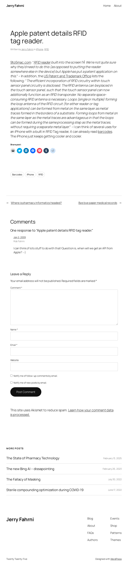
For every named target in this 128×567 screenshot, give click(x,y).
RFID (46, 49)
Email (13, 344)
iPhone (39, 49)
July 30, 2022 (115, 479)
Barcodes (17, 174)
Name (14, 329)
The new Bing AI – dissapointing (30, 469)
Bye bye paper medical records (97, 203)
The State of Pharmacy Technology (32, 458)
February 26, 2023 (112, 468)
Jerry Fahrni (15, 5)
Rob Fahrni (19, 241)
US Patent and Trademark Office (67, 76)
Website (14, 360)
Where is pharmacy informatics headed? (36, 203)
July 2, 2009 (20, 237)
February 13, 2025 (112, 458)
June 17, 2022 (115, 489)
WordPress (116, 558)
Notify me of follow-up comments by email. (36, 375)
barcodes (105, 131)
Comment (16, 287)
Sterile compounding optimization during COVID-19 (44, 490)
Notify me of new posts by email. (30, 382)
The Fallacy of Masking (23, 479)
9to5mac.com (20, 62)
